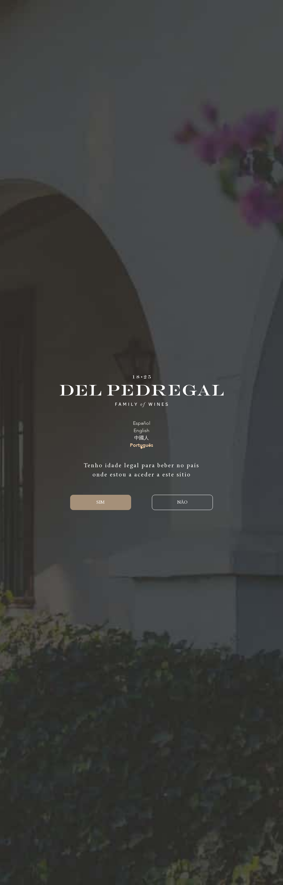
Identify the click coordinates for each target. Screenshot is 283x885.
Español (141, 423)
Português (141, 445)
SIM (100, 502)
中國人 (141, 438)
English (141, 430)
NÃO (182, 502)
